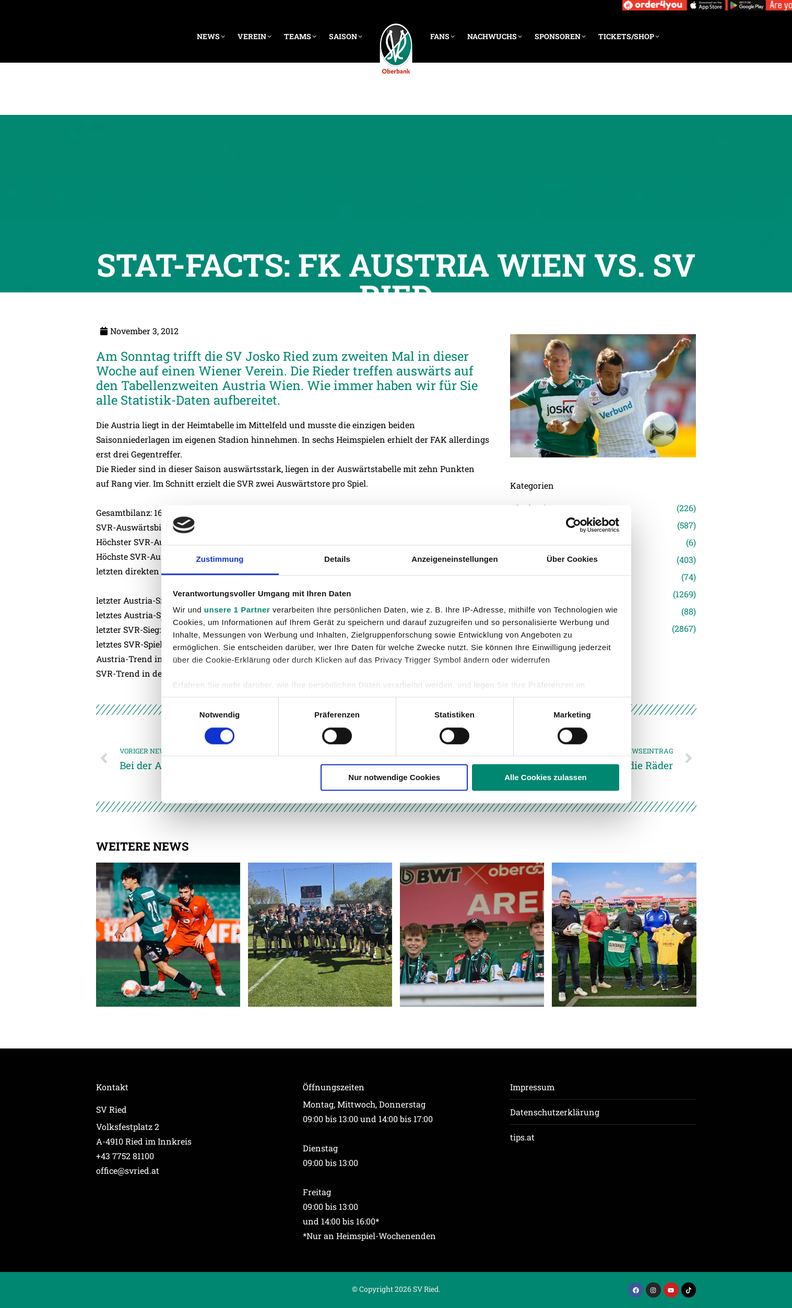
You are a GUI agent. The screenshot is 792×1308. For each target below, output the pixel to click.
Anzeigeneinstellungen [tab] (454, 559)
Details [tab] (337, 559)
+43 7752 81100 (125, 1155)
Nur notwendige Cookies (394, 777)
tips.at (522, 1137)
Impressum (532, 1086)
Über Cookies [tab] (572, 559)
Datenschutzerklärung (554, 1111)
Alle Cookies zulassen (545, 777)
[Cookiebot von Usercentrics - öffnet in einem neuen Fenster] (573, 525)
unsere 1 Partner (237, 610)
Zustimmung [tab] (220, 559)
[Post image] (168, 935)
